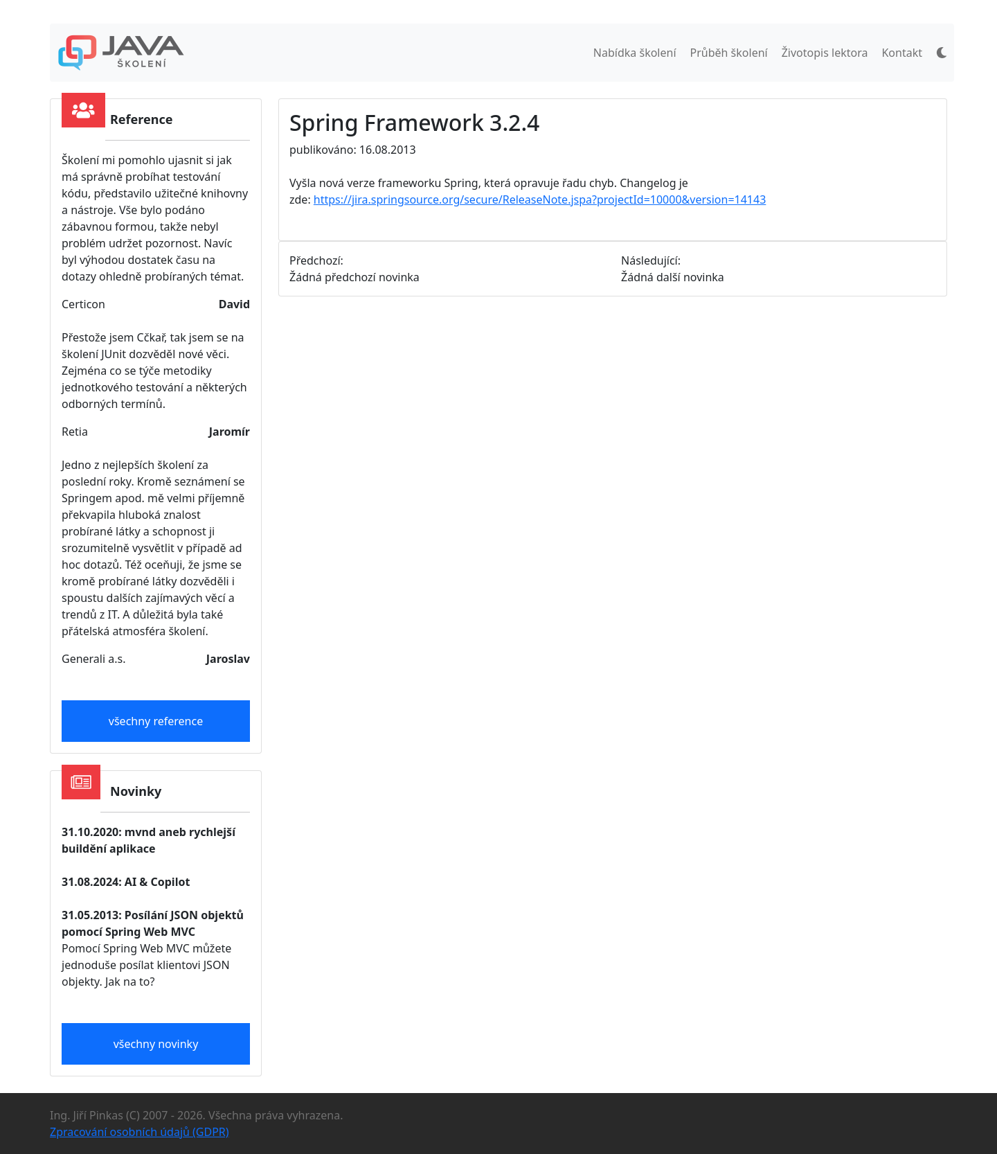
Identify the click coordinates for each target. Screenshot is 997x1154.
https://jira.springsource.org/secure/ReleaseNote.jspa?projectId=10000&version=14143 (540, 199)
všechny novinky (156, 1043)
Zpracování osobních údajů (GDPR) (139, 1131)
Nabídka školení (634, 52)
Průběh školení (729, 52)
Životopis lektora (825, 52)
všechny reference (156, 721)
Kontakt (901, 52)
